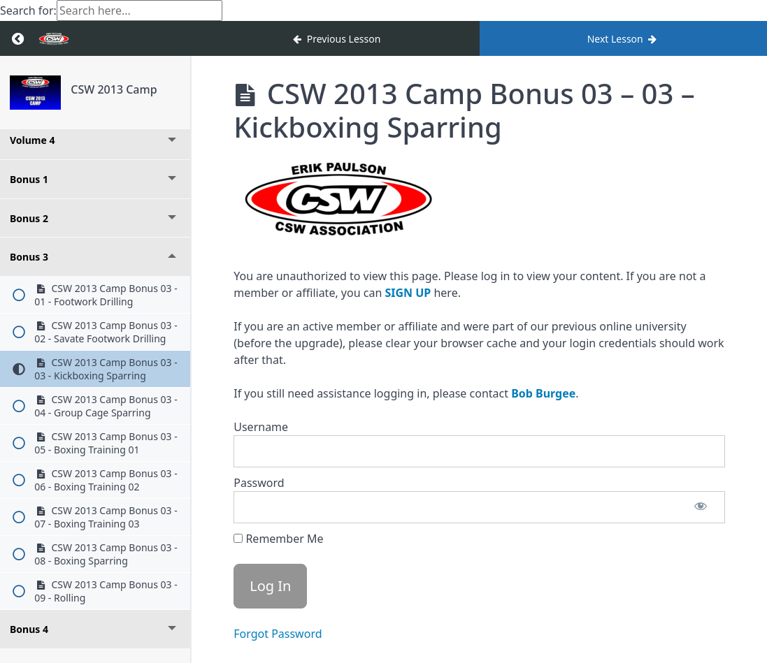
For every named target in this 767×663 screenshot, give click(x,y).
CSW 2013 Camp (114, 89)
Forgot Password (278, 633)
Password (259, 482)
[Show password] (700, 507)
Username (261, 427)
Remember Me (278, 538)
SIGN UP (408, 292)
